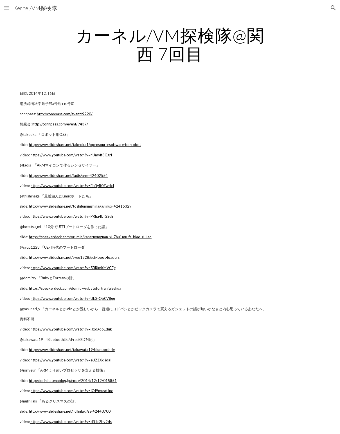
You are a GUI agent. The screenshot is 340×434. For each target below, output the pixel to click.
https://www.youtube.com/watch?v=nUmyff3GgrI (71, 155)
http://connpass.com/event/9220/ (65, 114)
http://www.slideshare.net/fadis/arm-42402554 (68, 175)
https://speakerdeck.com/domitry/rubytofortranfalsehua (75, 288)
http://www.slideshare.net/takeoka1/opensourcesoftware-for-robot (85, 144)
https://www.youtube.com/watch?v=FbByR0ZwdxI (72, 185)
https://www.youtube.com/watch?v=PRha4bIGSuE (72, 216)
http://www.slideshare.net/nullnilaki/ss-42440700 (70, 411)
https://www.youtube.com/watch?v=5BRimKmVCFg (73, 268)
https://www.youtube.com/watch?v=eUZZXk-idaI (71, 360)
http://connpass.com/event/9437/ (60, 124)
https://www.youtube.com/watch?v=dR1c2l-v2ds (71, 421)
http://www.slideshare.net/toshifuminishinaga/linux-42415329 (80, 206)
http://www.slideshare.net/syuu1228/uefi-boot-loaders (74, 257)
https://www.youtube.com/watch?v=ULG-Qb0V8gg (73, 298)
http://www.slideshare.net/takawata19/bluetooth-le (72, 349)
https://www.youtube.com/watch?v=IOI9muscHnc (72, 390)
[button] (6, 7)
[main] (169, 44)
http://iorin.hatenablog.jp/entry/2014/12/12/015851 (73, 380)
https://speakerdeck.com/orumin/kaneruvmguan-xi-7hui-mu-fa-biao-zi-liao (90, 237)
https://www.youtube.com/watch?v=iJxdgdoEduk (71, 329)
